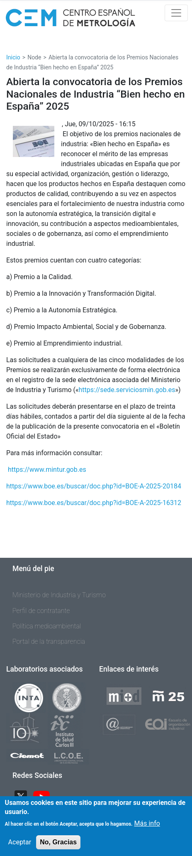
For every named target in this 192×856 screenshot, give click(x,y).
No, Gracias (58, 847)
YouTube (45, 796)
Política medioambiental (46, 626)
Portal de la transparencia (48, 641)
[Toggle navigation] (176, 13)
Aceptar (20, 848)
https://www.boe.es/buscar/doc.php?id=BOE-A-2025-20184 (93, 486)
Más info (147, 829)
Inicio (13, 57)
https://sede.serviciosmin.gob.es (127, 390)
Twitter (24, 796)
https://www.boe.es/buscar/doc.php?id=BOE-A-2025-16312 (93, 503)
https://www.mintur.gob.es (47, 469)
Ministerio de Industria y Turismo (59, 595)
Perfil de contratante (41, 611)
